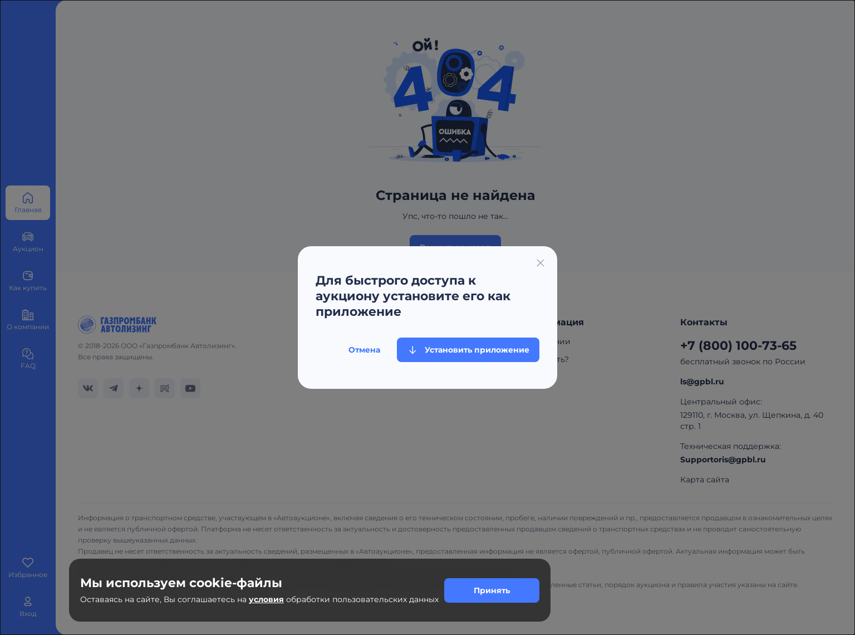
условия (266, 599)
